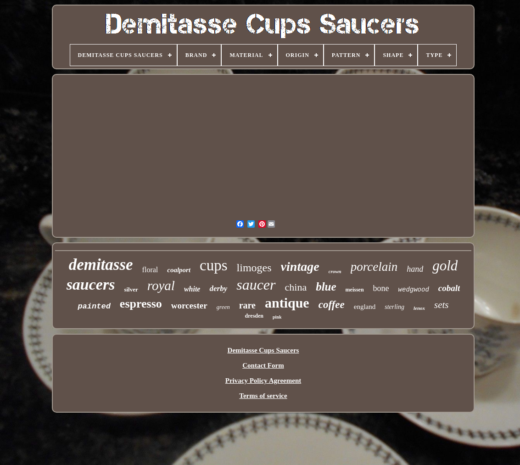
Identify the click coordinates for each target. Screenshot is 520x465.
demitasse (101, 265)
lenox (419, 308)
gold (445, 266)
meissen (355, 289)
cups (214, 265)
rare (247, 305)
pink (277, 316)
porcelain (374, 267)
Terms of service (263, 395)
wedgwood (413, 289)
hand (415, 269)
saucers (91, 284)
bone (381, 288)
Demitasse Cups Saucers (263, 350)
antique (287, 302)
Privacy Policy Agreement (263, 380)
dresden (254, 316)
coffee (332, 304)
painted (94, 306)
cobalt (449, 288)
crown (335, 271)
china (296, 287)
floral (150, 270)
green (223, 306)
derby (218, 288)
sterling (394, 306)
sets (441, 304)
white (192, 289)
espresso (141, 303)
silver (131, 289)
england (364, 306)
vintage (300, 266)
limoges (254, 268)
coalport (178, 270)
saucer (255, 284)
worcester (189, 305)
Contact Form (263, 365)
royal (161, 285)
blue (326, 286)
